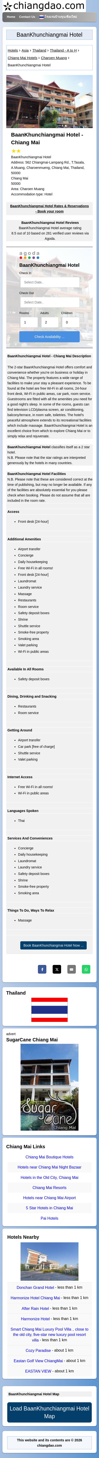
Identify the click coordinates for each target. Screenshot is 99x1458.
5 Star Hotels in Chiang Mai (49, 1208)
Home (11, 17)
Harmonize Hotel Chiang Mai (36, 1298)
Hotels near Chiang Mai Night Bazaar (49, 1167)
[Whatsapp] (86, 969)
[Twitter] (57, 969)
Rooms (24, 313)
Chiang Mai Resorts (50, 1188)
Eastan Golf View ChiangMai (39, 1361)
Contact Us (27, 17)
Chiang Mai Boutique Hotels (49, 1157)
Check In (25, 273)
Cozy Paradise (39, 1350)
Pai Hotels (49, 1218)
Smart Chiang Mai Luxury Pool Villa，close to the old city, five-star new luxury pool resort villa (50, 1334)
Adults (44, 313)
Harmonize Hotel (36, 1319)
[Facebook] (42, 969)
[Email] (71, 969)
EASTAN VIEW (38, 1371)
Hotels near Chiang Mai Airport (49, 1198)
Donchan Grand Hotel (36, 1288)
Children (66, 313)
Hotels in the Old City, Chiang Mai (49, 1178)
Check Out (26, 293)
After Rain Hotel (36, 1309)
